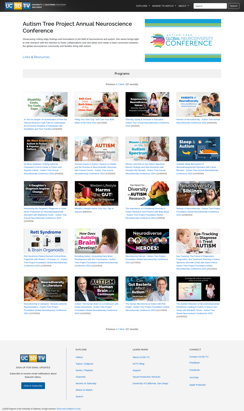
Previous (110, 84)
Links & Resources (36, 57)
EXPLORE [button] (142, 6)
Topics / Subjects (84, 363)
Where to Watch (84, 390)
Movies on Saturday (86, 383)
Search (233, 6)
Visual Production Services (146, 376)
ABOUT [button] (182, 6)
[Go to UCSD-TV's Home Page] (36, 6)
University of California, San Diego (150, 383)
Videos (79, 357)
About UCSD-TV (141, 357)
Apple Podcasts (198, 384)
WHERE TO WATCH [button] (163, 6)
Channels (81, 376)
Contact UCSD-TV (199, 356)
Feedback (195, 362)
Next (122, 84)
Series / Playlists (84, 370)
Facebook (195, 370)
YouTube (194, 377)
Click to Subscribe (33, 385)
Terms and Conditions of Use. (68, 409)
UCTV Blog (138, 363)
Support (137, 370)
